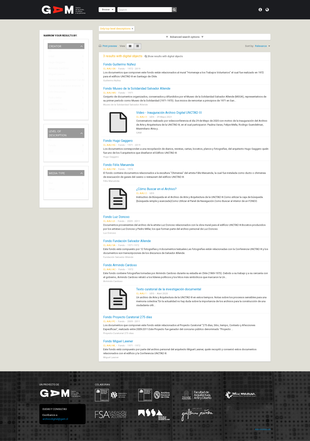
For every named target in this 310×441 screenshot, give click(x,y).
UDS (51, 152)
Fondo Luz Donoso (116, 217)
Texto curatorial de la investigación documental (168, 289)
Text (50, 183)
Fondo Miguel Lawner (118, 341)
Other (51, 189)
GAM (51, 57)
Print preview (108, 45)
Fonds (52, 146)
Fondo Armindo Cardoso (120, 265)
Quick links (260, 10)
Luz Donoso (55, 104)
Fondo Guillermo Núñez (119, 64)
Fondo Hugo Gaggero (118, 141)
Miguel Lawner (56, 75)
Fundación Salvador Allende (63, 86)
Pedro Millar (55, 98)
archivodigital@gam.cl (55, 418)
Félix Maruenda (57, 92)
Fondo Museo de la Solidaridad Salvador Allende (136, 88)
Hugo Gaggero (56, 63)
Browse (106, 9)
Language (267, 10)
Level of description (58, 132)
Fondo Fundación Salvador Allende (127, 241)
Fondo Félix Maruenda (118, 165)
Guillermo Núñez (57, 110)
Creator (55, 45)
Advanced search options (184, 36)
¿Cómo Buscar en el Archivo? (156, 189)
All (49, 51)
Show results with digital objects (164, 56)
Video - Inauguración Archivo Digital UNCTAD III (169, 113)
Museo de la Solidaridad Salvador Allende (63, 80)
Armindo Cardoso (58, 69)
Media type (57, 172)
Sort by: (249, 45)
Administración (263, 429)
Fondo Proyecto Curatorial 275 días (127, 317)
